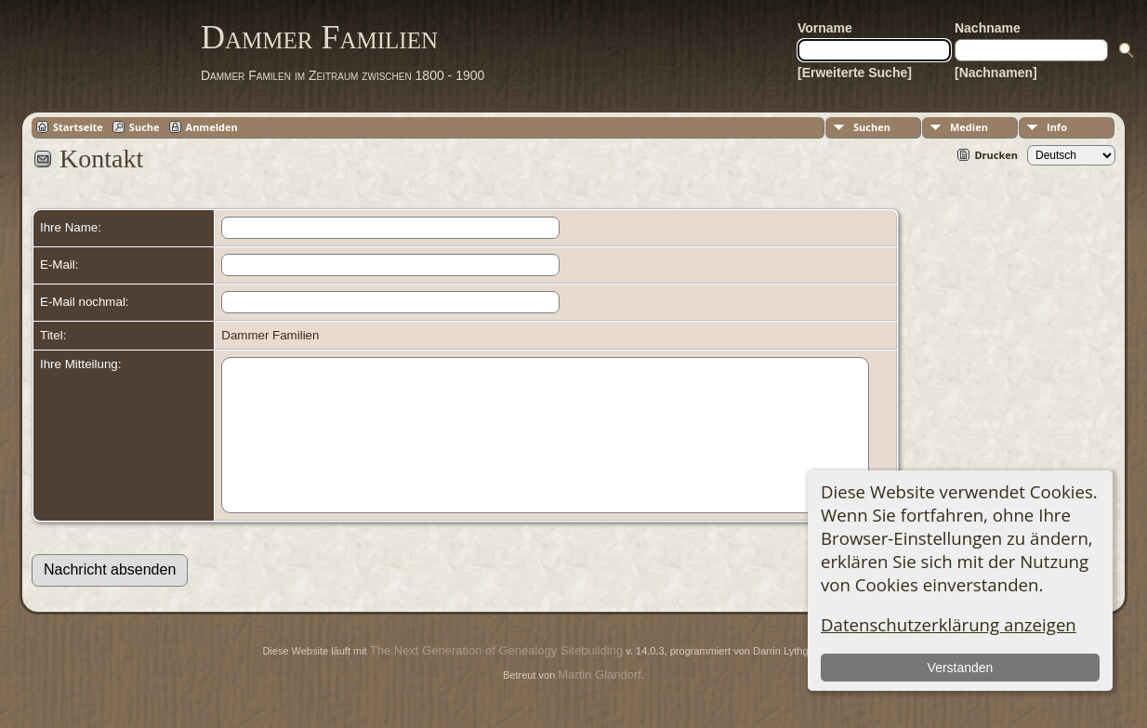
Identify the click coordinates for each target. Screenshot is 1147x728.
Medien (969, 127)
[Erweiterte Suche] (855, 72)
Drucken (996, 155)
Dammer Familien (319, 37)
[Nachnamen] (996, 72)
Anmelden (212, 127)
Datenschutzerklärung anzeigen (948, 624)
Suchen (871, 127)
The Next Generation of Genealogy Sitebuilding (496, 678)
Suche (144, 127)
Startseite (78, 127)
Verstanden (961, 667)
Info (1057, 127)
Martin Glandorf (599, 702)
